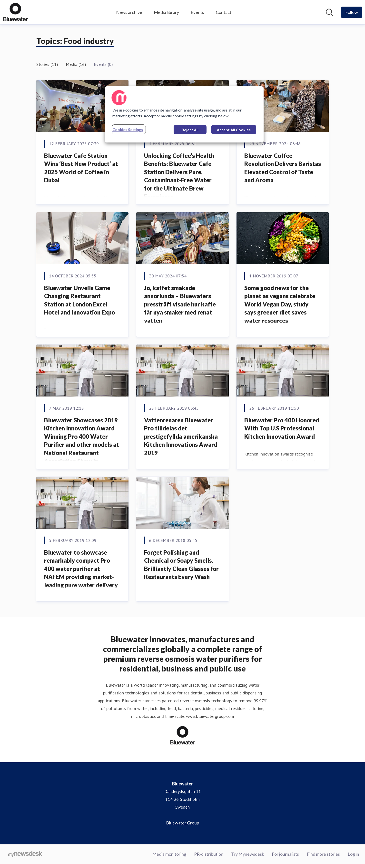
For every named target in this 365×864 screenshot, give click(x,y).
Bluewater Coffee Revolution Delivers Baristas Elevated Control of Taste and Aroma (282, 168)
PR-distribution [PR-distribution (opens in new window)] (208, 854)
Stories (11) (47, 64)
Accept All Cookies (234, 129)
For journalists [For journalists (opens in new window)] (285, 854)
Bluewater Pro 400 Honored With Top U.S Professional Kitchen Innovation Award (281, 428)
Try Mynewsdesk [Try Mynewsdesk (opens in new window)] (247, 854)
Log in (353, 854)
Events (197, 12)
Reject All (190, 129)
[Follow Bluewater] (351, 12)
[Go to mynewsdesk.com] (25, 854)
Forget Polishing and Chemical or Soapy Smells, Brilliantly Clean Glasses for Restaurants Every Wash (181, 564)
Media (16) (76, 64)
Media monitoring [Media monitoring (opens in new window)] (169, 854)
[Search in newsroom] (329, 12)
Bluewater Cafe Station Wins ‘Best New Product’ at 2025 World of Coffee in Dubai (81, 168)
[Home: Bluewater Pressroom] (15, 12)
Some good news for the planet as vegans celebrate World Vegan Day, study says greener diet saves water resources (279, 304)
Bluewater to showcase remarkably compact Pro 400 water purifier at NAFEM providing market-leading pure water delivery (81, 569)
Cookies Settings (127, 129)
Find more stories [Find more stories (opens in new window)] (323, 854)
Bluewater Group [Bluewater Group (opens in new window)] (182, 822)
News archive (129, 12)
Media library (166, 12)
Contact (223, 12)
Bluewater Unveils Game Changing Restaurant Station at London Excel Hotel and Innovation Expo (79, 300)
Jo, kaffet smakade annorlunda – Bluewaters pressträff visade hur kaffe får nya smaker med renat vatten (180, 304)
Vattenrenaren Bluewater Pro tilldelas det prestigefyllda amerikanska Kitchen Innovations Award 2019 (181, 436)
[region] (184, 114)
